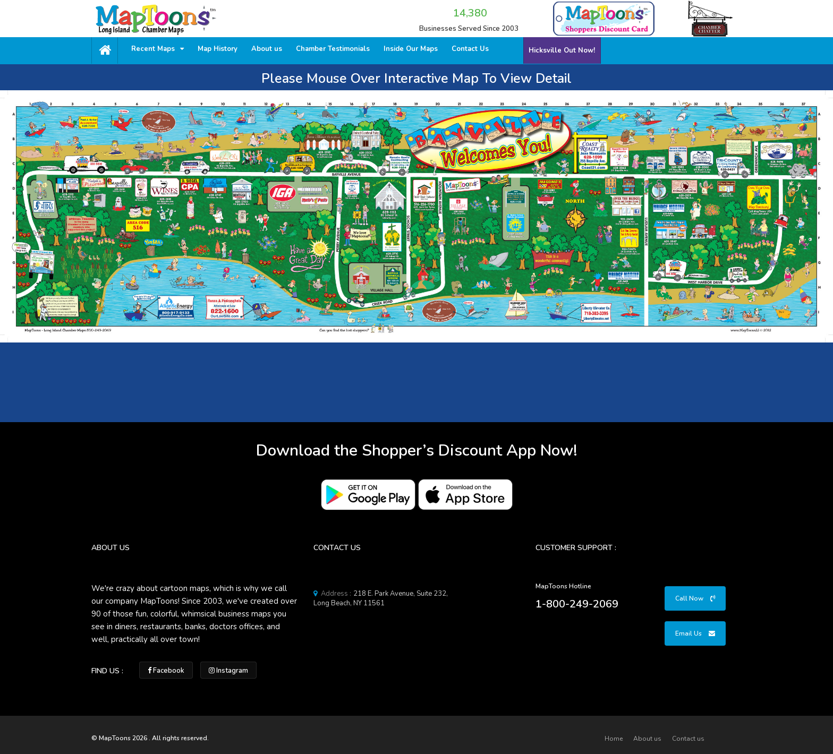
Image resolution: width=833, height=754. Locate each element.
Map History (217, 49)
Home (614, 738)
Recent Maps (157, 49)
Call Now (695, 598)
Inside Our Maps (411, 49)
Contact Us (470, 49)
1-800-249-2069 (577, 604)
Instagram (228, 670)
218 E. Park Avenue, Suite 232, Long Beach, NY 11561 (380, 598)
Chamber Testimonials (333, 49)
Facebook (166, 670)
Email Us (695, 633)
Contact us (688, 738)
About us (266, 49)
